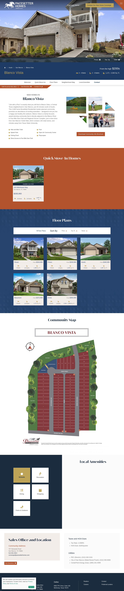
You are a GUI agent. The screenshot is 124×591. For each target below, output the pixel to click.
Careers (86, 584)
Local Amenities (84, 82)
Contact (97, 82)
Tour (107, 59)
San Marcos (19, 67)
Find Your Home (73, 5)
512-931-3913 (13, 553)
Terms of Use (14, 583)
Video (117, 59)
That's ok (31, 587)
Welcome (27, 82)
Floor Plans (54, 82)
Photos (97, 59)
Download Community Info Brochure (90, 134)
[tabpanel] (93, 497)
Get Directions (29, 87)
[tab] (21, 475)
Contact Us (43, 87)
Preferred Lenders (107, 584)
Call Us (11, 87)
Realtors (86, 581)
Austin (10, 67)
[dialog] (19, 583)
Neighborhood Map (68, 82)
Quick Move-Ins (40, 82)
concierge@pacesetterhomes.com (19, 555)
